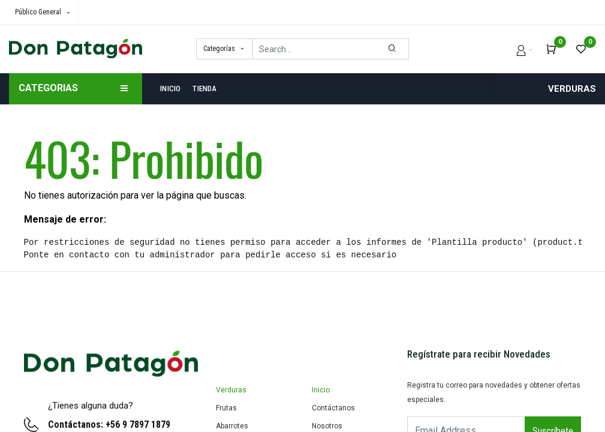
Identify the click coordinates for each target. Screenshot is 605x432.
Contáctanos (333, 408)
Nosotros (327, 426)
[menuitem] (173, 89)
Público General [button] (39, 12)
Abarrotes (232, 426)
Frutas (226, 408)
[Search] (392, 48)
